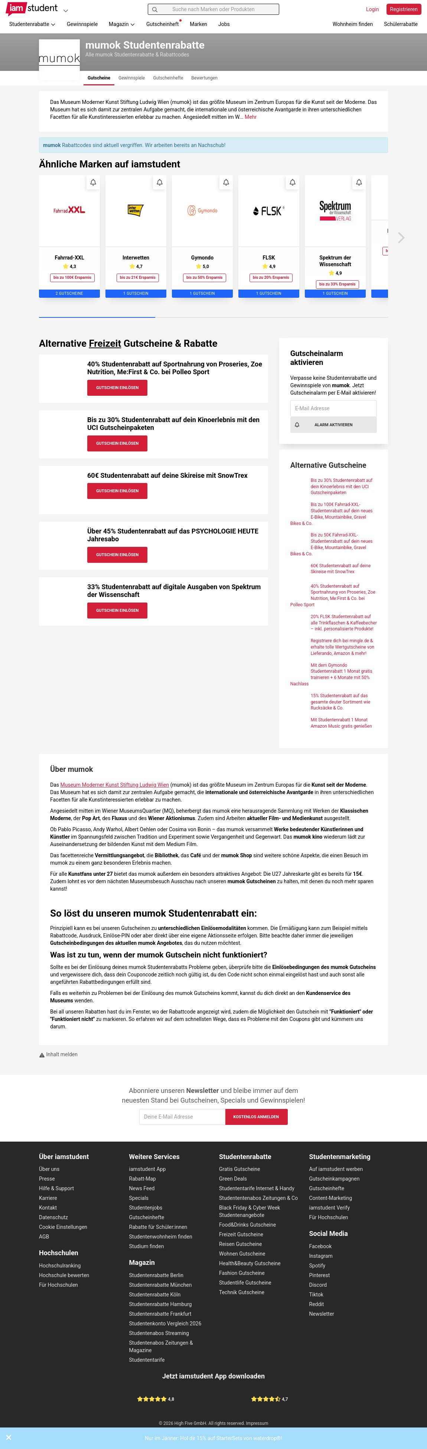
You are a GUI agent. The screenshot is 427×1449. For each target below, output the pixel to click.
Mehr (251, 117)
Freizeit (105, 343)
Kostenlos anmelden (256, 1117)
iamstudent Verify (329, 1208)
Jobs (224, 24)
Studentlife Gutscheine (245, 1283)
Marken (198, 24)
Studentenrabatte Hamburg (160, 1304)
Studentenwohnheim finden (160, 1237)
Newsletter (321, 1314)
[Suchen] (155, 9)
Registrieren (404, 9)
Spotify (317, 1266)
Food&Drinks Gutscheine (247, 1225)
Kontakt (48, 1208)
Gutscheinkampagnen (334, 1179)
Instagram (321, 1256)
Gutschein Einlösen (117, 387)
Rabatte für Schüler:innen (158, 1227)
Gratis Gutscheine (239, 1169)
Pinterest (319, 1275)
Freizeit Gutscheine (241, 1234)
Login (372, 9)
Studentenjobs (146, 1208)
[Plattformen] (65, 10)
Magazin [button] (122, 24)
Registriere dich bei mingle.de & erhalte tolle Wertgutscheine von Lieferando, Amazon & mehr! (343, 647)
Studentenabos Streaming (159, 1333)
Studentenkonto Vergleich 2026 (165, 1323)
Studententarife (147, 1360)
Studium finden (146, 1246)
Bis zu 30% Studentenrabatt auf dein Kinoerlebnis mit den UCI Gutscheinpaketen (341, 487)
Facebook (320, 1246)
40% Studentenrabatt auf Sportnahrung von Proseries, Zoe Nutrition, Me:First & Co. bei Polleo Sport (174, 368)
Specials (139, 1198)
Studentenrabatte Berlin (156, 1275)
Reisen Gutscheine (240, 1244)
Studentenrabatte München (160, 1285)
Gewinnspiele (82, 24)
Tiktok (316, 1295)
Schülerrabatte (401, 24)
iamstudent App (147, 1169)
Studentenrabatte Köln (155, 1295)
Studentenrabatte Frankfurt (160, 1314)
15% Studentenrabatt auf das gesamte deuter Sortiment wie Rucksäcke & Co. (341, 702)
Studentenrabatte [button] (32, 24)
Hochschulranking (60, 1266)
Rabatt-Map (142, 1179)
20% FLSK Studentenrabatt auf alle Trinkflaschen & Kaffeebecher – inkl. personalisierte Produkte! (344, 623)
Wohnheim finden (353, 24)
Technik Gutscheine (241, 1292)
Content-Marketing (330, 1198)
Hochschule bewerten (64, 1275)
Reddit (316, 1304)
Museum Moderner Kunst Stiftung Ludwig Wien (115, 785)
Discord (318, 1285)
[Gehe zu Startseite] (32, 9)
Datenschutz (53, 1217)
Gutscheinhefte (146, 1217)
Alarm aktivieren (323, 424)
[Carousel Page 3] (330, 318)
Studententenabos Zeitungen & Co (258, 1198)
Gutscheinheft (164, 23)
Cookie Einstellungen (63, 1227)
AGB (44, 1237)
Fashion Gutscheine (242, 1273)
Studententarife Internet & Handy (256, 1188)
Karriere (48, 1198)
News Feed (142, 1188)
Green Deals (233, 1179)
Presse (47, 1179)
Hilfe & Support (56, 1188)
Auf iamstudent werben (336, 1169)
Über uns (49, 1169)
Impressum (257, 1423)
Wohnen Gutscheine (242, 1254)
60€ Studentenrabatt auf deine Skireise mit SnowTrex (167, 475)
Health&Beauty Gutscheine (250, 1263)
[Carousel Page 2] (213, 318)
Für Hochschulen (58, 1285)
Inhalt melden (58, 1054)
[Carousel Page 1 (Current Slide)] (97, 318)
